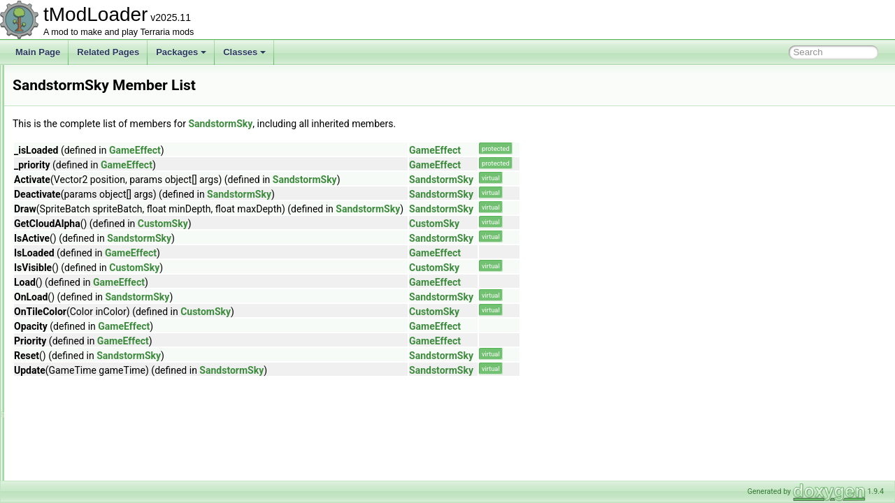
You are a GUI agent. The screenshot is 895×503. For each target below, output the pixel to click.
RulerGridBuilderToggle (89, 156)
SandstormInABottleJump (93, 233)
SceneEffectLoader (81, 325)
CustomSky (338, 223)
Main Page (37, 52)
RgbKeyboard (71, 95)
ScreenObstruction (80, 402)
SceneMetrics (71, 341)
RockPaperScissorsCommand (102, 126)
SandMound (69, 202)
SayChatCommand (81, 310)
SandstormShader (80, 249)
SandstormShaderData (88, 264)
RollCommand (72, 141)
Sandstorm (66, 218)
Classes (244, 52)
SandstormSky (73, 279)
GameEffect (310, 150)
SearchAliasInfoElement (91, 433)
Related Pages (108, 52)
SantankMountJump (83, 295)
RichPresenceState (82, 110)
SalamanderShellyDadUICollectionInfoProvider (133, 187)
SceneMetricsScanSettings (96, 356)
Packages (181, 52)
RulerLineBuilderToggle (89, 172)
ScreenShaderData (81, 418)
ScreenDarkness (77, 372)
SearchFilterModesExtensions (101, 464)
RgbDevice (66, 80)
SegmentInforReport (84, 479)
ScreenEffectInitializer (86, 387)
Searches (64, 448)
